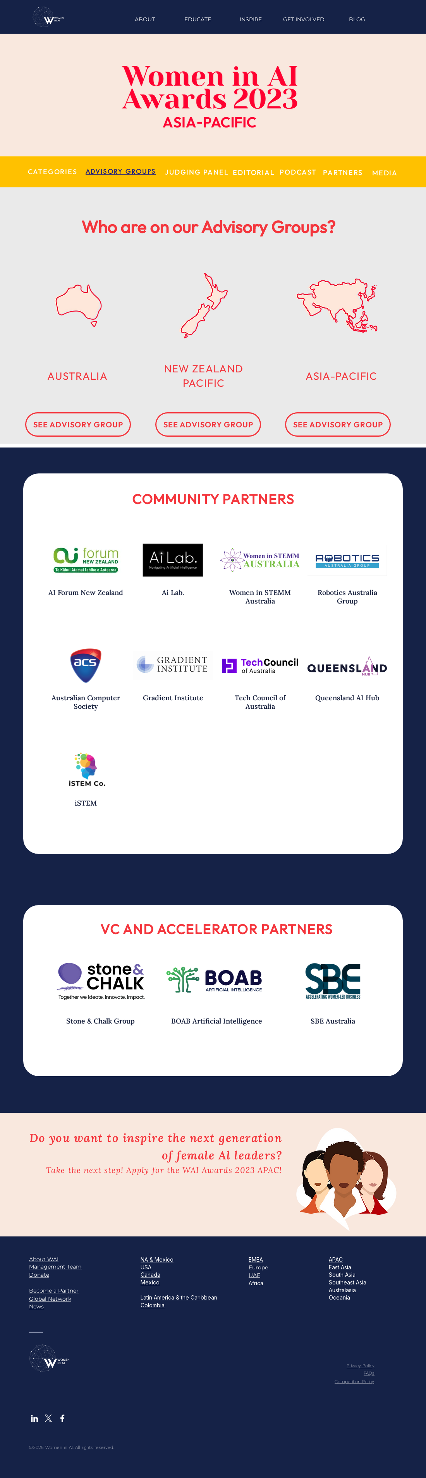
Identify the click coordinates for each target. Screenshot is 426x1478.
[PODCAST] (298, 172)
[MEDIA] (385, 172)
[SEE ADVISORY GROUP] (78, 424)
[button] (250, 19)
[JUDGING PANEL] (197, 172)
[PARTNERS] (342, 172)
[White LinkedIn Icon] (34, 1418)
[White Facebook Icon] (62, 1418)
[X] (48, 1418)
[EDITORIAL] (253, 172)
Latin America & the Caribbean (179, 1297)
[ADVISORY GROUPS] (120, 171)
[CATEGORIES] (52, 171)
